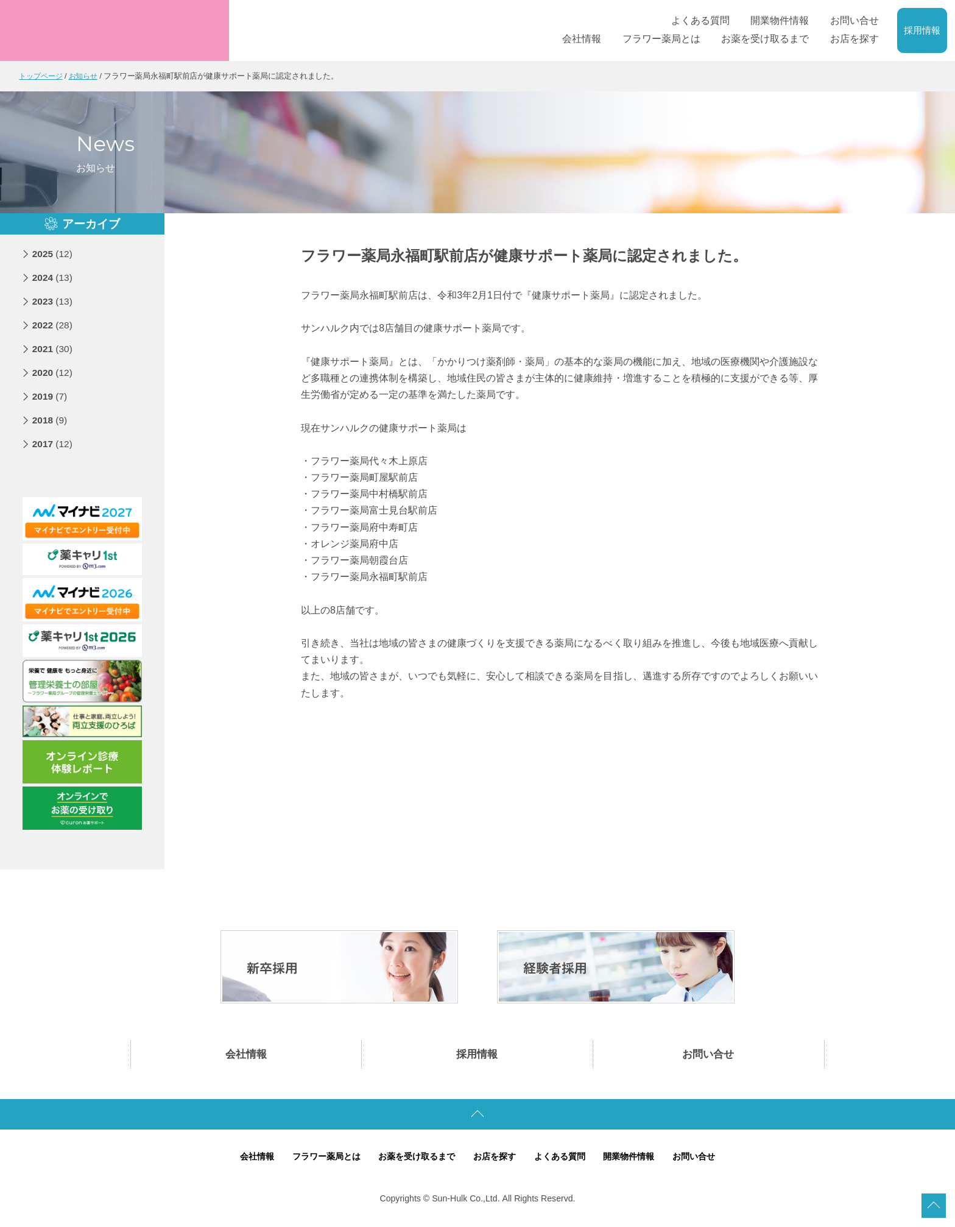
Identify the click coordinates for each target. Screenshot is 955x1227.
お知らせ (88, 75)
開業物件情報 (637, 1159)
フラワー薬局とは (317, 1159)
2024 (53, 277)
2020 (53, 372)
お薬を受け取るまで (414, 1159)
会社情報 (246, 1055)
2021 (53, 348)
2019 (50, 396)
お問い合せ (708, 1055)
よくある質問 (564, 1159)
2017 (53, 443)
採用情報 (922, 30)
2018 (50, 419)
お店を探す (495, 1159)
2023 (53, 300)
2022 (53, 324)
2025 (53, 253)
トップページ (42, 75)
